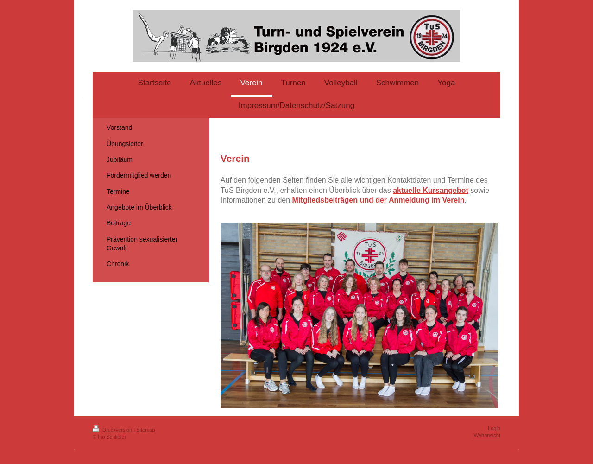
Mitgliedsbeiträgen (325, 200)
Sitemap (145, 429)
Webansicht (487, 435)
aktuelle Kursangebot (430, 190)
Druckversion (113, 429)
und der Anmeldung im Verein (411, 200)
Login (494, 428)
